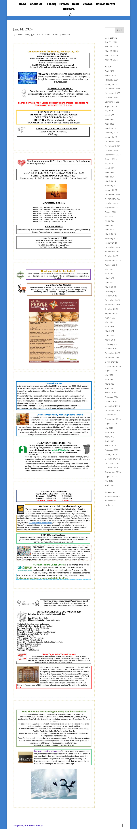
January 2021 (111, 348)
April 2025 (109, 123)
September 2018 (113, 472)
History (51, 4)
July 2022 (109, 269)
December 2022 (112, 247)
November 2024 (112, 145)
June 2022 (109, 273)
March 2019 (110, 445)
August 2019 (111, 423)
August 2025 (111, 106)
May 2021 (109, 331)
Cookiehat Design (34, 825)
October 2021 (111, 309)
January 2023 (111, 242)
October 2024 (111, 150)
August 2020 (111, 370)
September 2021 (113, 313)
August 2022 (111, 264)
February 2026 (112, 79)
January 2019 (111, 454)
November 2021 (112, 304)
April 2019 (109, 441)
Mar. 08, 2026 (111, 59)
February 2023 (112, 238)
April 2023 (109, 229)
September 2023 (113, 207)
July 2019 (109, 428)
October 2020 (111, 361)
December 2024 (112, 141)
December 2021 (112, 300)
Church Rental (105, 4)
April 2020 (109, 388)
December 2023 (112, 194)
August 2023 (111, 212)
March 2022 (110, 287)
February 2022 (112, 291)
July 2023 (109, 216)
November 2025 (112, 93)
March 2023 (110, 234)
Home (22, 4)
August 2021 (111, 317)
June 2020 (109, 379)
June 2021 (109, 326)
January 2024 (111, 190)
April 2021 (109, 335)
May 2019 (109, 436)
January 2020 (111, 401)
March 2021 (110, 339)
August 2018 (111, 476)
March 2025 (110, 128)
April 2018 (109, 485)
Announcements (52, 34)
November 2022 (112, 251)
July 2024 (109, 163)
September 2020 (113, 366)
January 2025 (111, 137)
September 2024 (113, 154)
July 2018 (109, 480)
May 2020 (109, 383)
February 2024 (112, 185)
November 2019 (112, 410)
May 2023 (109, 225)
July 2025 (109, 110)
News (75, 4)
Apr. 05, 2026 (111, 42)
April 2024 (109, 176)
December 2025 (112, 88)
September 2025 (113, 101)
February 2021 (112, 344)
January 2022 (111, 295)
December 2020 (112, 353)
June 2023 (109, 220)
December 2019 (112, 405)
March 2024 (110, 181)
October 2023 (111, 203)
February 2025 (112, 132)
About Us (36, 4)
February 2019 (112, 450)
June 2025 (109, 115)
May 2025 (109, 119)
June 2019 (109, 432)
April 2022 (109, 282)
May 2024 (109, 172)
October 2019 (111, 414)
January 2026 (111, 84)
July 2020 (109, 375)
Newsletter (110, 500)
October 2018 (111, 467)
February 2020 (112, 397)
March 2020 (110, 392)
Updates (109, 505)
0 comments (67, 34)
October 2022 (111, 256)
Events (64, 4)
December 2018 (112, 458)
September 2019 (113, 419)
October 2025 (111, 97)
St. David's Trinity (23, 34)
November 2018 (112, 463)
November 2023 (112, 198)
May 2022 (109, 278)
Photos (87, 4)
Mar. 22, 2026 (111, 51)
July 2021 (109, 322)
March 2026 (110, 75)
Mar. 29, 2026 (111, 46)
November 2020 (112, 357)
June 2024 (109, 168)
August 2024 (111, 159)
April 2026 (109, 71)
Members (68, 9)
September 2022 (113, 260)
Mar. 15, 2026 (111, 55)
